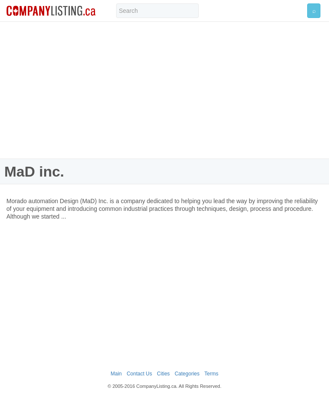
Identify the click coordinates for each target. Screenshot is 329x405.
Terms (211, 374)
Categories (187, 374)
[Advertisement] (164, 90)
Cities (163, 374)
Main (116, 374)
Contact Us (139, 374)
